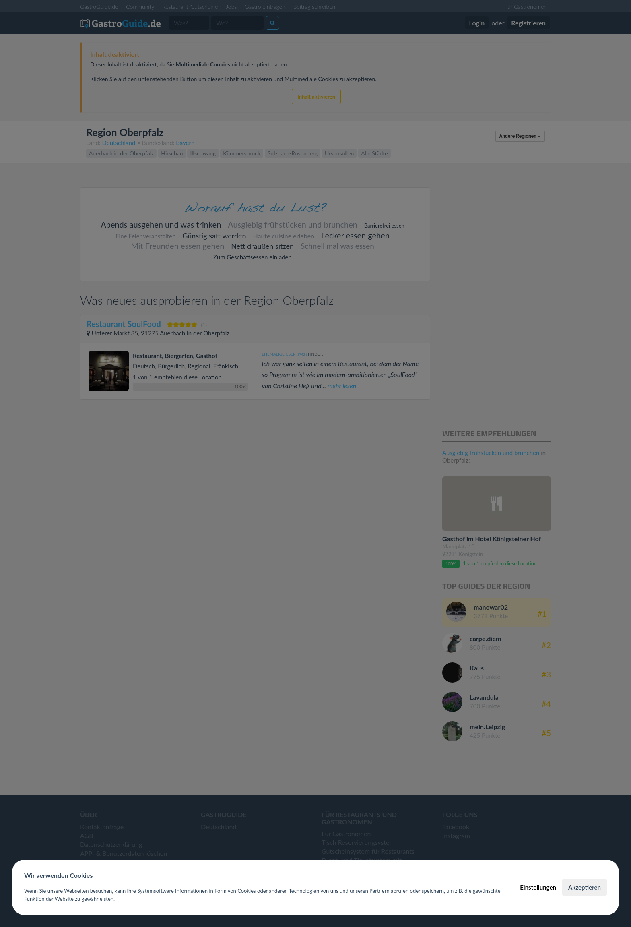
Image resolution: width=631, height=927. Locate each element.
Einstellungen (538, 887)
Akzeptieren (584, 887)
